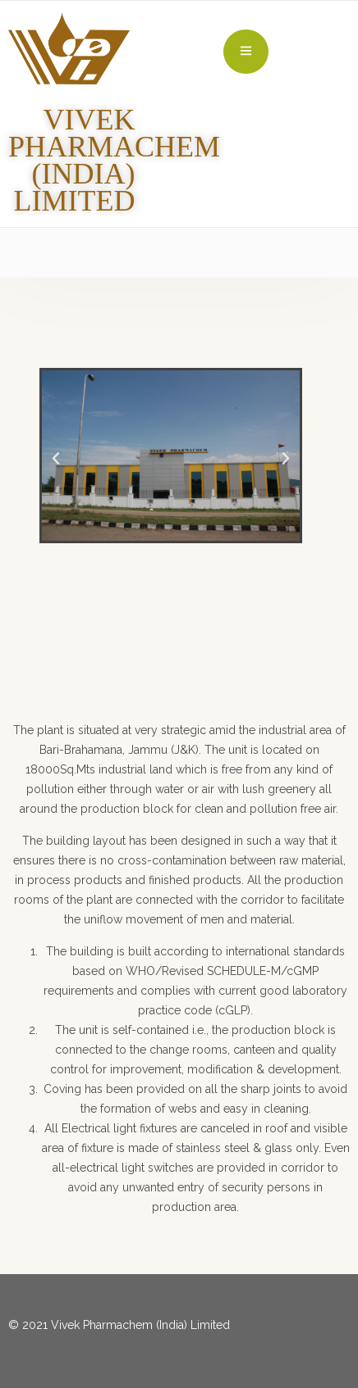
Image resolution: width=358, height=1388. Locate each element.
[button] (56, 459)
